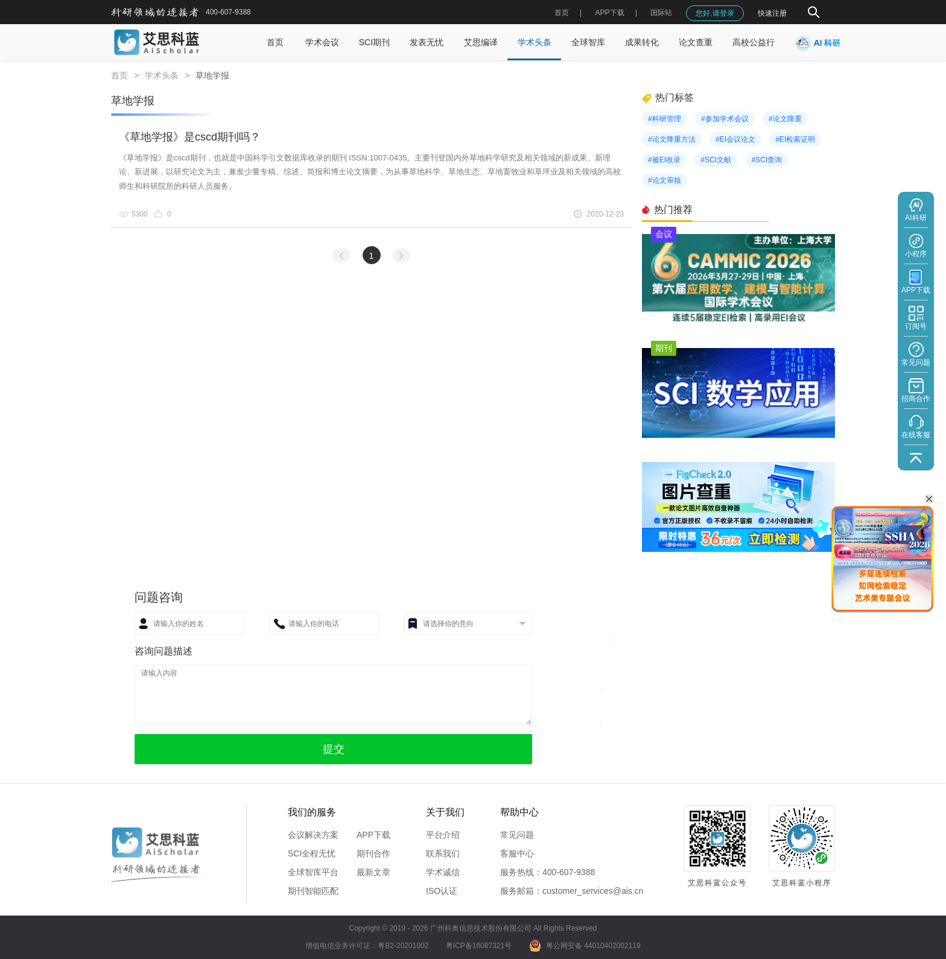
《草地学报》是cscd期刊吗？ (190, 137)
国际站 (661, 12)
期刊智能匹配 (313, 891)
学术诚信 (443, 872)
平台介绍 (443, 835)
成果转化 (642, 42)
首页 (561, 12)
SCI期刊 (374, 42)
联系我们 (443, 853)
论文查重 (696, 42)
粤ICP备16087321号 (479, 946)
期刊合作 (373, 853)
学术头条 (534, 42)
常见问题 (517, 835)
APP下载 (373, 835)
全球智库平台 (313, 872)
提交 (333, 749)
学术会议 (322, 42)
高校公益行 (753, 42)
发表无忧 (426, 42)
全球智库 (588, 42)
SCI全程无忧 (311, 853)
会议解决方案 (313, 835)
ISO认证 (441, 891)
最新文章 (373, 872)
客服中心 (517, 853)
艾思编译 (481, 42)
